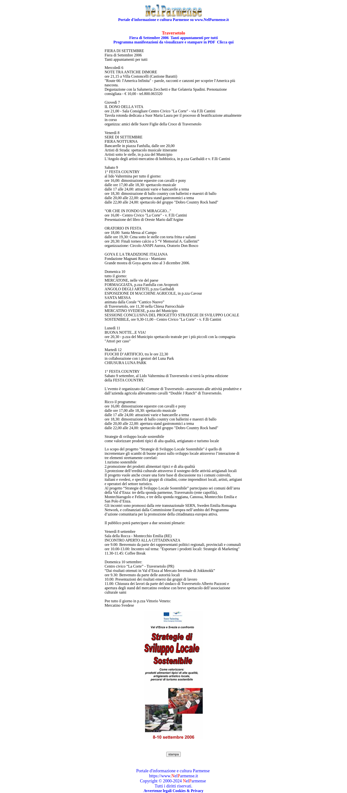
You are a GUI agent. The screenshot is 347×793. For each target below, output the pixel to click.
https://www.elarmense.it (173, 775)
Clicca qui (225, 42)
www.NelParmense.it (212, 20)
